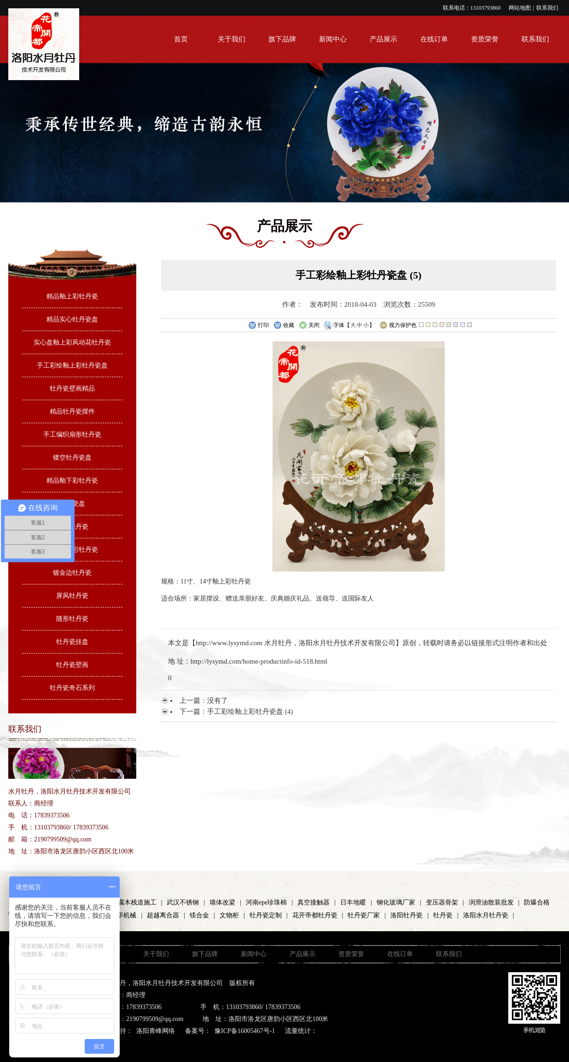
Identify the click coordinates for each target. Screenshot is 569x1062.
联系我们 (547, 8)
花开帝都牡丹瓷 (314, 915)
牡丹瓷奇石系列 (72, 687)
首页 (181, 39)
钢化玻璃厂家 (396, 902)
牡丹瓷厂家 (364, 915)
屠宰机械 (123, 915)
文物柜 (229, 915)
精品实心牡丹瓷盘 (72, 319)
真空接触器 (313, 902)
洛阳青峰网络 (155, 1030)
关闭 (309, 325)
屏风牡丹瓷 (72, 595)
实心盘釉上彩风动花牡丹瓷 (72, 342)
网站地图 (520, 8)
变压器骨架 (442, 902)
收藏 (283, 325)
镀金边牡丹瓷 (72, 572)
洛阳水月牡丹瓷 (485, 915)
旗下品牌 (282, 39)
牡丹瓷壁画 (72, 664)
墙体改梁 (222, 902)
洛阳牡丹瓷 (406, 915)
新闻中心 (333, 39)
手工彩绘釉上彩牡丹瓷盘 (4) (250, 711)
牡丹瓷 (443, 915)
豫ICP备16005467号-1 (245, 1030)
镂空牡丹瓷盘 (72, 457)
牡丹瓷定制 (266, 915)
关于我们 (231, 39)
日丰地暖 (353, 902)
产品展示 (383, 39)
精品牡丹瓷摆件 (72, 411)
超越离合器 (163, 915)
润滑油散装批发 (491, 902)
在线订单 (434, 39)
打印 (258, 325)
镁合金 (199, 915)
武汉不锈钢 (183, 902)
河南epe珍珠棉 (266, 902)
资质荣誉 (485, 39)
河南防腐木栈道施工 (128, 902)
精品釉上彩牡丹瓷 (72, 296)
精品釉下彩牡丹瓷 (72, 480)
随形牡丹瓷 (72, 618)
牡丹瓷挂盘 (72, 641)
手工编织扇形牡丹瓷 (72, 434)
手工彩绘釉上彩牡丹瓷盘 (72, 365)
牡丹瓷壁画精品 (72, 388)
